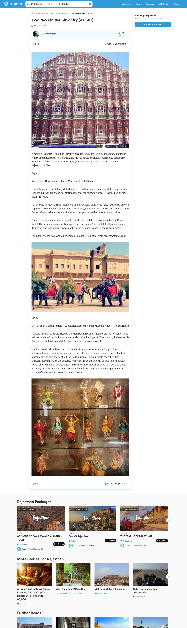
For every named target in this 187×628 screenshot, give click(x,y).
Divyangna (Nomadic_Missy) (70, 593)
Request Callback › (153, 24)
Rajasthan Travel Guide (44, 13)
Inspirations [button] (126, 4)
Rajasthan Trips (61, 13)
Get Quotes (59, 544)
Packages (150, 4)
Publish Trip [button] (164, 4)
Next (168, 520)
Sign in (176, 4)
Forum (139, 4)
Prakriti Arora (102, 593)
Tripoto (22, 604)
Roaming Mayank (143, 597)
